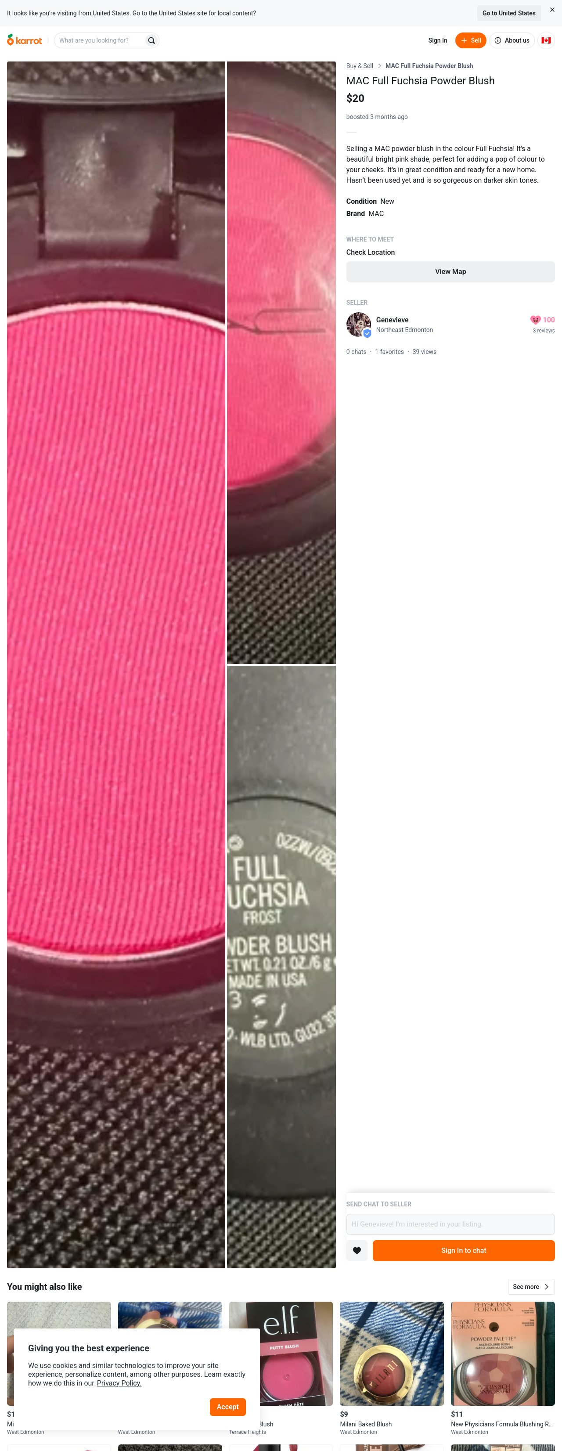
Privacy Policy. (119, 1383)
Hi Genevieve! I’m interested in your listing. (450, 1224)
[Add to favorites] (356, 1250)
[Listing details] (450, 626)
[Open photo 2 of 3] (281, 362)
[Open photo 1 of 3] (116, 664)
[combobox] (99, 40)
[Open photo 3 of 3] (281, 967)
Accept (228, 1407)
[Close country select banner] (552, 10)
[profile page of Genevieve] (358, 324)
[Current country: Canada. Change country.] (546, 40)
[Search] (151, 40)
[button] (531, 1287)
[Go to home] (24, 40)
